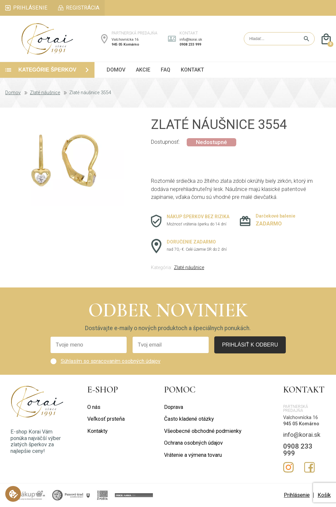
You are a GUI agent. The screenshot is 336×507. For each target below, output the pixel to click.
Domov (13, 93)
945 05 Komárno (125, 44)
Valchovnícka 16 (125, 39)
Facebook (309, 467)
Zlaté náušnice (45, 93)
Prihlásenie (297, 495)
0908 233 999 (190, 44)
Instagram (288, 467)
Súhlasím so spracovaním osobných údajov (110, 361)
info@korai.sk (190, 39)
